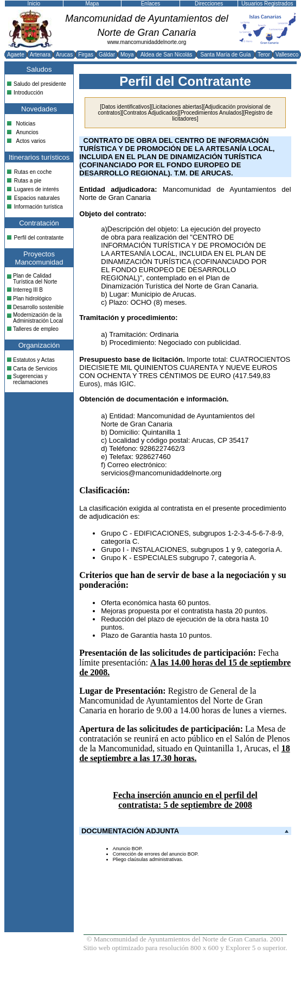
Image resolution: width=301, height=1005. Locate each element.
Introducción (28, 93)
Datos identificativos (125, 107)
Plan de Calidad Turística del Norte (35, 279)
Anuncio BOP (127, 848)
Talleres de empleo (36, 329)
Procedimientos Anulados (211, 113)
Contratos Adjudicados (150, 113)
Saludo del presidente (40, 84)
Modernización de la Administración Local (38, 318)
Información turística (38, 207)
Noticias (26, 124)
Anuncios (27, 132)
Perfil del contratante (39, 238)
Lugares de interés (36, 189)
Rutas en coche (33, 172)
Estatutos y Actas (34, 360)
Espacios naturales (37, 198)
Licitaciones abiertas (177, 107)
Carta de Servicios (35, 369)
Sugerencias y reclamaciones (30, 379)
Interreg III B (28, 290)
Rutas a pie (28, 181)
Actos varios (31, 141)
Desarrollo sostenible (38, 307)
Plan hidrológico (32, 299)
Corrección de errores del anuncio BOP (155, 854)
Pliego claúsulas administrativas (147, 859)
